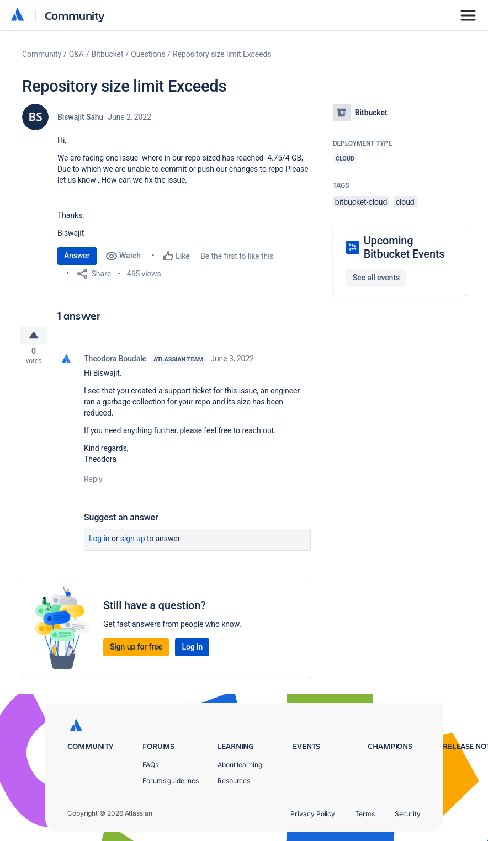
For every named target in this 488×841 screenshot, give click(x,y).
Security (408, 814)
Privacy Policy (312, 814)
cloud (405, 202)
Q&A (76, 54)
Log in (99, 541)
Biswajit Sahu (80, 117)
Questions (148, 54)
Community (75, 15)
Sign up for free (136, 650)
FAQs (150, 764)
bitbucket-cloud (361, 202)
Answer (77, 255)
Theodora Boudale (115, 362)
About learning (240, 764)
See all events (376, 277)
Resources (234, 780)
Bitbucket (108, 54)
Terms (365, 814)
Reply (93, 482)
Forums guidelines (170, 780)
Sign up (132, 541)
